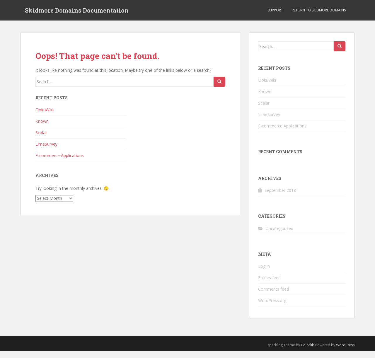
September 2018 (280, 190)
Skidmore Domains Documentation (77, 10)
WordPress (345, 344)
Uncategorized (279, 228)
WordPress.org (272, 300)
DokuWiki (44, 109)
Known (42, 121)
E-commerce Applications (59, 155)
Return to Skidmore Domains (319, 10)
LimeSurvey (46, 144)
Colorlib (307, 344)
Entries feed (269, 277)
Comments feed (273, 289)
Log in (264, 266)
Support (275, 10)
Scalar (41, 132)
